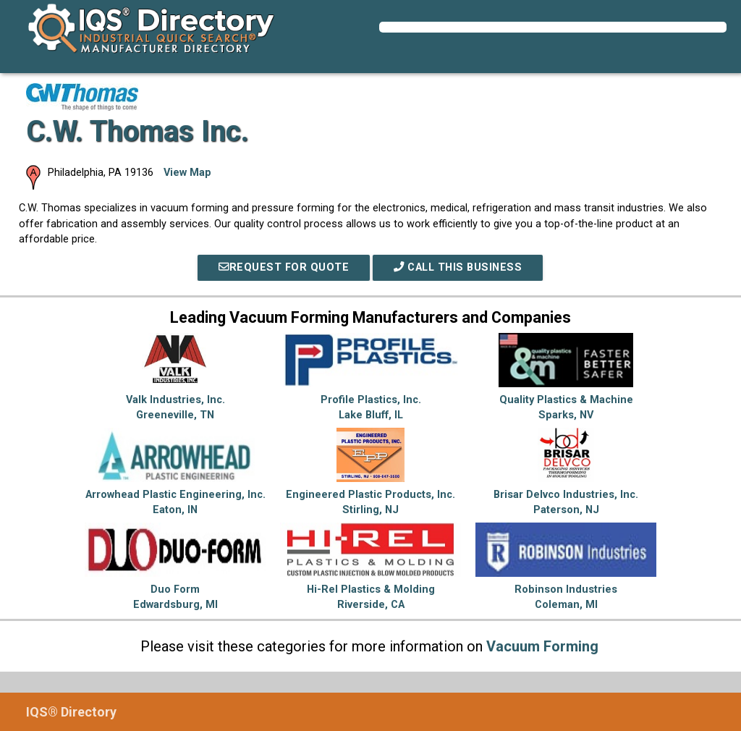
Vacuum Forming (542, 646)
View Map (187, 172)
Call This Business (458, 267)
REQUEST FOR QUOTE (284, 267)
